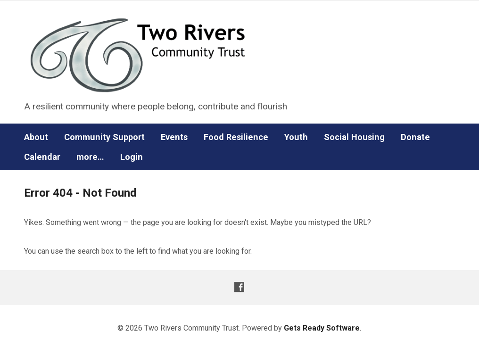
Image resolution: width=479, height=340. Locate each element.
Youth (296, 137)
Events (174, 137)
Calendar (42, 157)
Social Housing (354, 137)
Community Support (104, 137)
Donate (415, 137)
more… (90, 157)
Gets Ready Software (322, 327)
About (36, 137)
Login (131, 157)
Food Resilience (236, 137)
